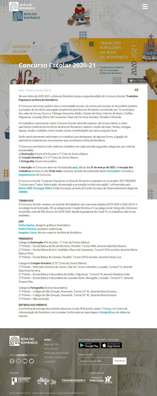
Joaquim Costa (28, 232)
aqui (75, 167)
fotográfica (106, 312)
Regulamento (27, 174)
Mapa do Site (51, 344)
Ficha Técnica (51, 348)
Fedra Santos (27, 225)
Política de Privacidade (56, 353)
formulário (113, 171)
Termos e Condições (55, 357)
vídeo (123, 312)
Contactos (49, 361)
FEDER (22, 192)
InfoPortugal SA (78, 393)
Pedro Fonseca (27, 229)
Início (21, 90)
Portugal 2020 (41, 188)
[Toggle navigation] (145, 6)
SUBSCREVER (120, 361)
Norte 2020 (25, 188)
